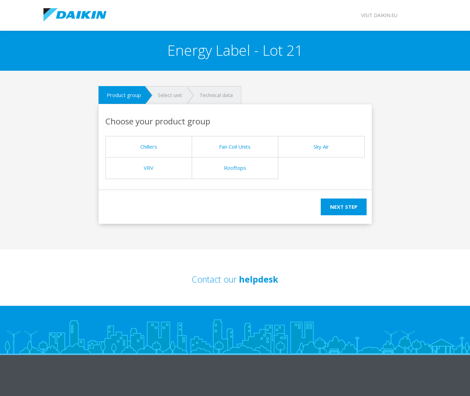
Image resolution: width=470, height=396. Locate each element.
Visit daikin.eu (379, 15)
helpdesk (258, 279)
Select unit (170, 95)
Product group (124, 95)
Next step (343, 206)
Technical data (216, 95)
